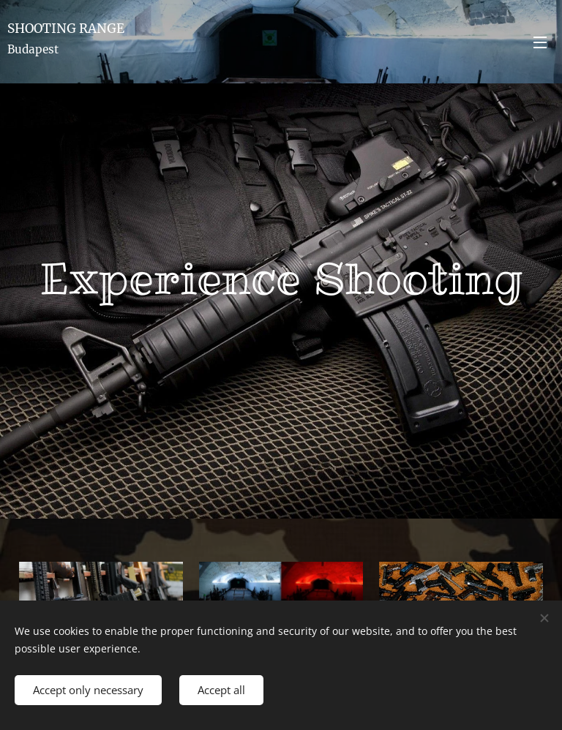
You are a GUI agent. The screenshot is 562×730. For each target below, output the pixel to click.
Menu (540, 42)
